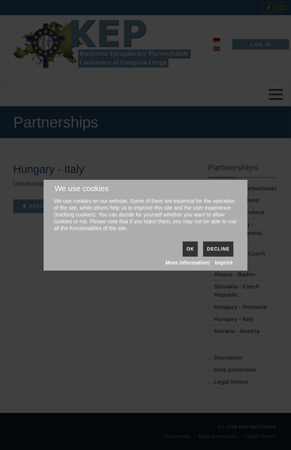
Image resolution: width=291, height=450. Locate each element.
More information (187, 263)
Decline (218, 249)
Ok (190, 249)
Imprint (223, 263)
